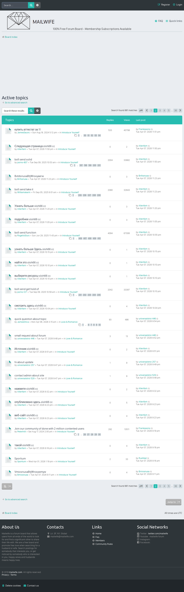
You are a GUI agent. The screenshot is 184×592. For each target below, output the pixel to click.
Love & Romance (69, 322)
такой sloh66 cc (24, 445)
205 (80, 195)
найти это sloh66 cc (27, 262)
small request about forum (30, 335)
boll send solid (23, 159)
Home (98, 533)
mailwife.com (15, 572)
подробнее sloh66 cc (28, 219)
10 (99, 325)
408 (89, 238)
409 (94, 238)
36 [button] (175, 110)
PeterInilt (21, 431)
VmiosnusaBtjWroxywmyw (30, 471)
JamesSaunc (23, 132)
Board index (9, 513)
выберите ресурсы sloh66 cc (33, 275)
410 (99, 238)
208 (94, 195)
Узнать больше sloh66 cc (30, 206)
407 (85, 238)
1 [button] (151, 110)
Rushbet (143, 458)
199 (90, 165)
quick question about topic (31, 319)
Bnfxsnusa (22, 179)
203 (89, 295)
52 (92, 135)
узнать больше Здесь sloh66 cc (34, 249)
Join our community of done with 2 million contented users (49, 428)
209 (98, 195)
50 (85, 135)
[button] (141, 110)
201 (99, 165)
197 (81, 165)
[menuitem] (177, 5)
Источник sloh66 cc (27, 348)
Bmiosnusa (22, 474)
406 (80, 238)
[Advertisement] (92, 66)
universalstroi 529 (25, 378)
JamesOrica (23, 322)
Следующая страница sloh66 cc (35, 146)
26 (85, 434)
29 (96, 434)
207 (89, 195)
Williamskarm (23, 192)
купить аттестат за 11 (28, 129)
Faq (97, 537)
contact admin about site (29, 375)
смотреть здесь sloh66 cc (30, 305)
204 (94, 295)
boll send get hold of (27, 289)
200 (94, 165)
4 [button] (164, 110)
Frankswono (144, 129)
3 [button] (160, 110)
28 (92, 434)
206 (84, 195)
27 (88, 434)
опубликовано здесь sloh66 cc (34, 402)
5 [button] (168, 110)
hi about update (24, 362)
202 (84, 295)
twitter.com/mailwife (158, 533)
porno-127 (22, 292)
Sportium (20, 458)
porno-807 (22, 162)
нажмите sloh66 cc (26, 388)
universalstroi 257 (25, 365)
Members (100, 540)
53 (96, 135)
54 (99, 135)
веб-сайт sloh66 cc (26, 415)
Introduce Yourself (70, 132)
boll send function (25, 232)
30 (99, 434)
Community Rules (104, 544)
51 (88, 135)
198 (85, 165)
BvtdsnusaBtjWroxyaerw (29, 176)
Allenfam (21, 149)
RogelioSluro (23, 235)
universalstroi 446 (147, 318)
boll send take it (24, 189)
